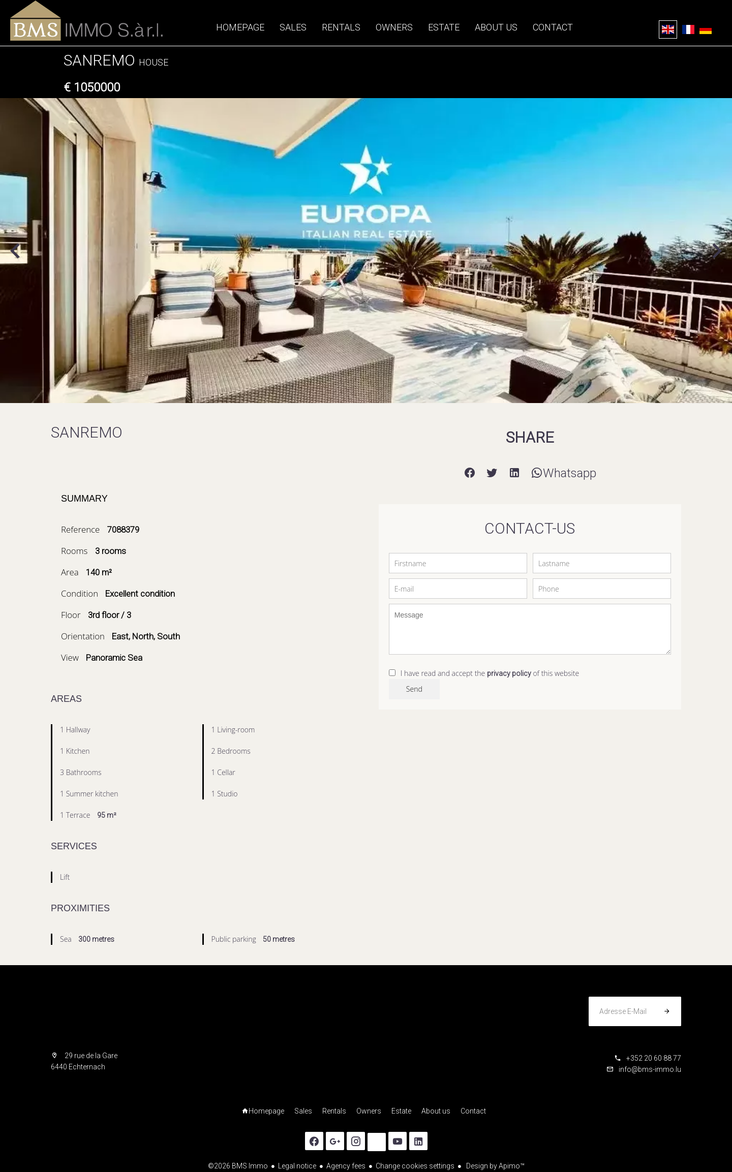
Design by (495, 1166)
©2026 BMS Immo (238, 1166)
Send (414, 689)
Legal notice (297, 1166)
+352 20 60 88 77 (653, 1058)
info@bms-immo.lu (650, 1069)
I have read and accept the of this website (490, 673)
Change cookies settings (415, 1166)
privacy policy (509, 673)
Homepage (86, 20)
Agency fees (345, 1166)
